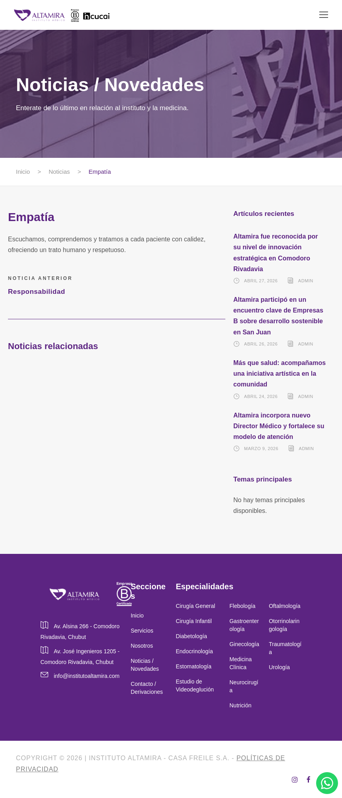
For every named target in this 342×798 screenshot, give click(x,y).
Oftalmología (284, 606)
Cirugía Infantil (193, 621)
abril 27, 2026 (261, 280)
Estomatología (193, 666)
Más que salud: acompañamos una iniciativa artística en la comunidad (279, 373)
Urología (280, 667)
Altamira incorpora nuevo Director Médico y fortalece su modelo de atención (278, 426)
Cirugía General (195, 606)
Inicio (137, 615)
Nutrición (240, 705)
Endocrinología (194, 651)
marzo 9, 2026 (261, 448)
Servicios (142, 630)
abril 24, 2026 (261, 396)
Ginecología (244, 644)
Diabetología (191, 636)
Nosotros (142, 646)
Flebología (242, 606)
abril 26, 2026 (261, 344)
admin (305, 280)
